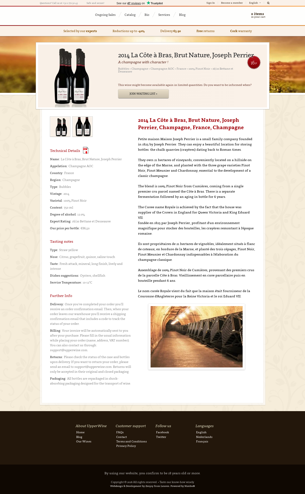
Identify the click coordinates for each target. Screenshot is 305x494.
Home (80, 432)
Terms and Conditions (131, 441)
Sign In (210, 2)
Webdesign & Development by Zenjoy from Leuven (139, 486)
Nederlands (204, 437)
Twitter (161, 437)
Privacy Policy (126, 445)
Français (202, 441)
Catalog (130, 14)
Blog (182, 14)
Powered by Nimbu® (182, 486)
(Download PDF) (85, 150)
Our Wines (83, 441)
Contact (121, 437)
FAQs (120, 432)
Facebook (162, 432)
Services (164, 14)
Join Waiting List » (143, 93)
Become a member (232, 2)
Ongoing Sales (105, 14)
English (255, 2)
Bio (146, 14)
